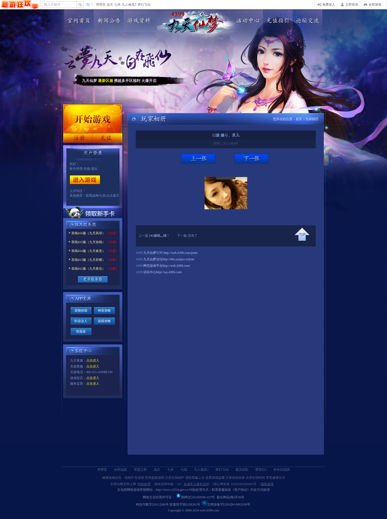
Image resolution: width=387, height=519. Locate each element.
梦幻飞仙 (144, 4)
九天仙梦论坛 (153, 259)
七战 (184, 469)
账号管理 (76, 169)
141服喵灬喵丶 (159, 235)
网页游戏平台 (153, 266)
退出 (94, 169)
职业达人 (80, 321)
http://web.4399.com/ (176, 266)
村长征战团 (282, 469)
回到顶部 (302, 234)
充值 (106, 138)
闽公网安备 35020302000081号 (235, 484)
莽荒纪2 (261, 469)
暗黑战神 (92, 195)
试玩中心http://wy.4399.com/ (162, 272)
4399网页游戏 (20, 4)
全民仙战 (120, 469)
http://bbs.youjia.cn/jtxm (178, 259)
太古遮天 (112, 195)
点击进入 (92, 360)
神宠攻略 (104, 310)
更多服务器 (93, 279)
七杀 (117, 4)
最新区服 (105, 81)
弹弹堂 (101, 4)
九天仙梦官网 (193, 22)
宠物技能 (80, 310)
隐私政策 (267, 484)
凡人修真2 (129, 4)
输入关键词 (52, 4)
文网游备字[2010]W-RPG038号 (226, 504)
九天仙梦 (149, 253)
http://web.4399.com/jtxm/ (180, 253)
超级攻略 (104, 321)
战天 (110, 4)
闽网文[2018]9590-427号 (195, 497)
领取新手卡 (92, 213)
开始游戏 (85, 179)
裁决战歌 (241, 469)
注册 (77, 138)
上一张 (198, 159)
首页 (299, 119)
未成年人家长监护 (196, 484)
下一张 (251, 159)
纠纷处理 (144, 484)
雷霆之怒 (140, 469)
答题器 (81, 331)
